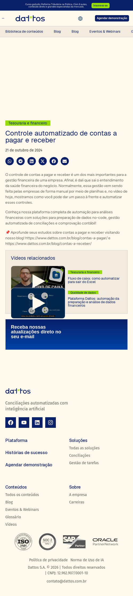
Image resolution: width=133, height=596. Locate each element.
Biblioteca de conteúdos (24, 31)
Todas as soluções (84, 448)
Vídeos (11, 524)
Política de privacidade (48, 560)
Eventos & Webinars (104, 31)
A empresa (78, 495)
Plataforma (16, 440)
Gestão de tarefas (84, 463)
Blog (57, 31)
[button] (9, 161)
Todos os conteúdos (22, 495)
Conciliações (79, 455)
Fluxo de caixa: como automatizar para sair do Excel (94, 280)
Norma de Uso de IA (87, 560)
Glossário (13, 517)
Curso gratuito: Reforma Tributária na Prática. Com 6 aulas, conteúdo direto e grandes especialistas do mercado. (56, 5)
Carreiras (76, 502)
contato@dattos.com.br (66, 581)
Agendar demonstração (28, 465)
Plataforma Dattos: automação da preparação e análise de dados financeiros (93, 302)
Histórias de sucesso (26, 452)
